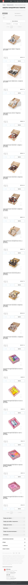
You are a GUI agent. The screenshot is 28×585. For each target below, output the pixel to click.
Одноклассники (16, 553)
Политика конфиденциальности (7, 566)
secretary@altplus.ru (12, 573)
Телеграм (19, 553)
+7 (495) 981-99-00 (12, 572)
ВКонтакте (14, 553)
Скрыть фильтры (15, 21)
